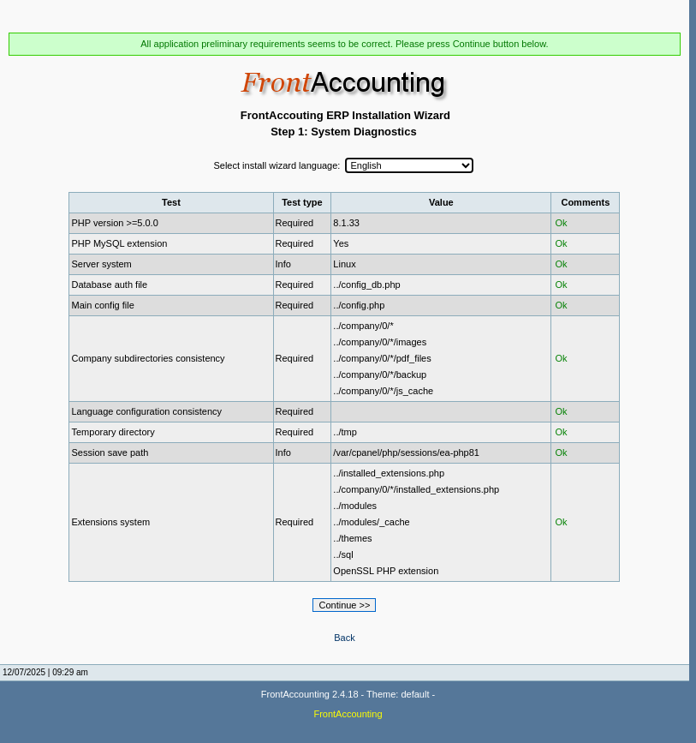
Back (344, 637)
